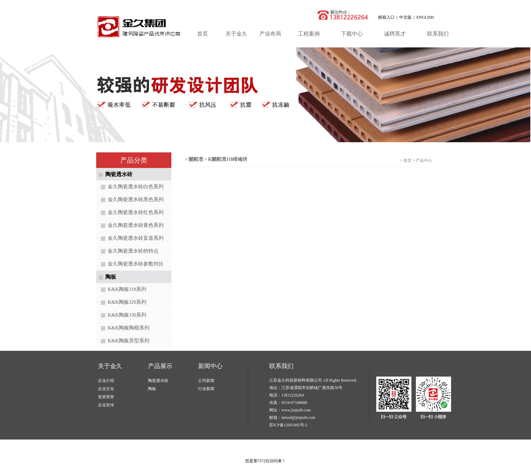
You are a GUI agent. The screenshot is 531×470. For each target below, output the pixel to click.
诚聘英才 (395, 34)
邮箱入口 (386, 17)
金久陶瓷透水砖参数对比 (130, 264)
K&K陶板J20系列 (121, 302)
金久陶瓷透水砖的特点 (127, 251)
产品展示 (160, 366)
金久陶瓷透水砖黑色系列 (130, 200)
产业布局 (270, 34)
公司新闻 (206, 380)
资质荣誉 (106, 396)
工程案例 (309, 34)
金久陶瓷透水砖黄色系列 (130, 225)
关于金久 (236, 34)
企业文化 (106, 388)
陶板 (152, 388)
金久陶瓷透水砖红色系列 (130, 213)
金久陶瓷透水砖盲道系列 (130, 238)
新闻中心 (210, 366)
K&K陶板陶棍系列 (122, 328)
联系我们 (438, 34)
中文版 (405, 17)
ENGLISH (425, 17)
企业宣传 (106, 405)
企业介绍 (106, 380)
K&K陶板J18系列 (121, 289)
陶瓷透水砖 (158, 380)
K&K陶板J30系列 (121, 315)
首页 (202, 34)
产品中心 (424, 160)
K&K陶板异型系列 (122, 341)
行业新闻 (206, 388)
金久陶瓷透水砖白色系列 (130, 187)
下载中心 (352, 34)
